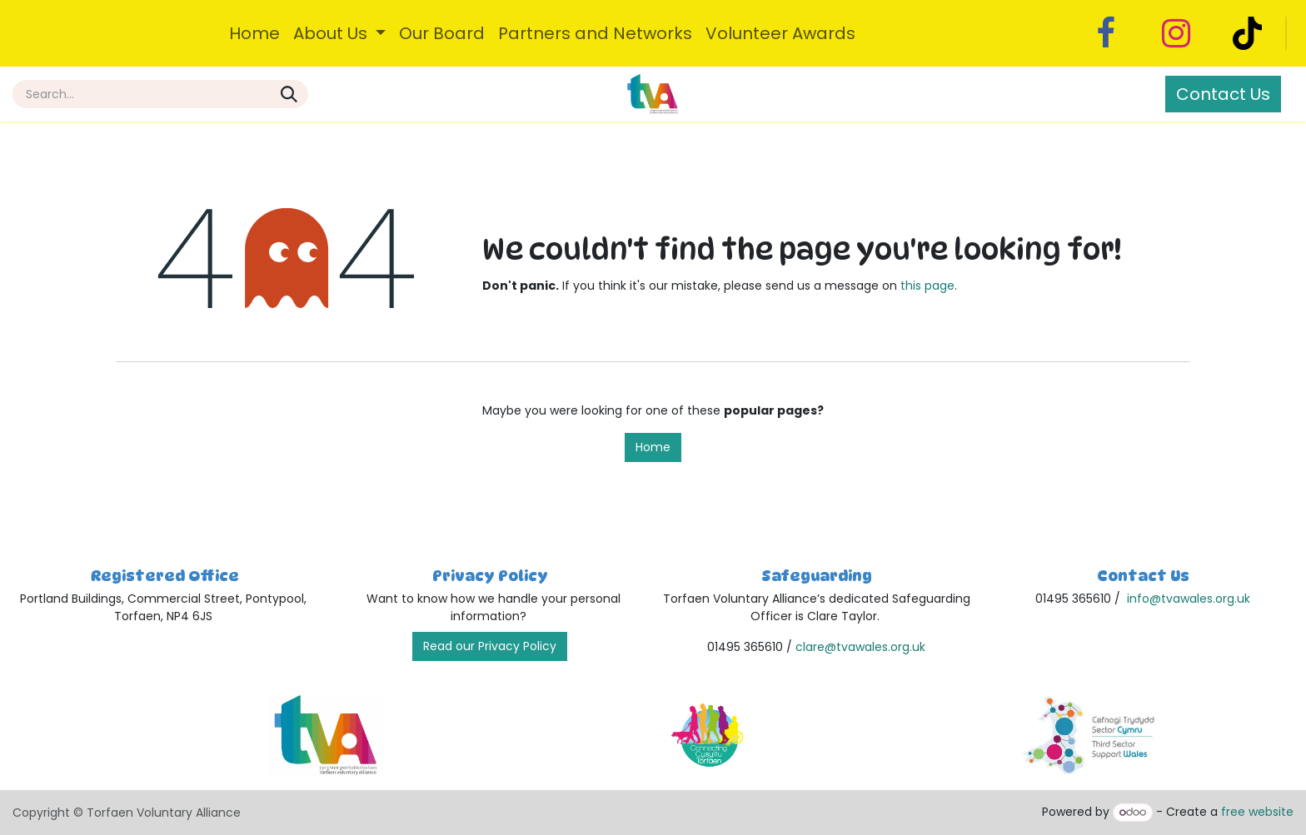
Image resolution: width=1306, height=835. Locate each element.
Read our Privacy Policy (489, 646)
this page (927, 285)
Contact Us (1223, 94)
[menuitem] (254, 33)
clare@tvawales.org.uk (860, 647)
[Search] (289, 94)
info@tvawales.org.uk (1188, 598)
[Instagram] (1176, 33)
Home (653, 447)
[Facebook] (1105, 33)
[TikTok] (1247, 33)
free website (1257, 811)
